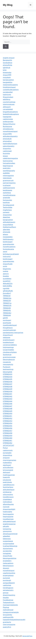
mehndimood (8, 610)
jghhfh (5, 318)
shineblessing (8, 129)
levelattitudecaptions (11, 114)
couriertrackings (9, 102)
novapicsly (7, 362)
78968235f (7, 300)
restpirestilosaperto (10, 85)
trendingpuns (8, 588)
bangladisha (7, 82)
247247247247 (8, 445)
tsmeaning (7, 529)
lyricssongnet (8, 470)
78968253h (7, 305)
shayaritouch (8, 335)
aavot (5, 251)
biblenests (7, 538)
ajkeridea (6, 229)
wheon (5, 234)
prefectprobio (8, 121)
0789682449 (7, 411)
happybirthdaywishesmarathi (14, 619)
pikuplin (6, 526)
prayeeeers (7, 561)
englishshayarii (8, 340)
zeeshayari (7, 465)
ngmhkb (6, 288)
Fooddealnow (8, 600)
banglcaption (8, 220)
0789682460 (7, 438)
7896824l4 (7, 315)
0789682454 (7, 423)
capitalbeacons (8, 485)
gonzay (5, 592)
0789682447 (7, 406)
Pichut (5, 448)
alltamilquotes (8, 504)
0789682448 (7, 408)
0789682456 (7, 428)
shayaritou (7, 148)
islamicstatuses (8, 104)
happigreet (7, 116)
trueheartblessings (10, 546)
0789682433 (7, 374)
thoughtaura (8, 327)
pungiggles (7, 453)
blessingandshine (9, 558)
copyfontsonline (9, 573)
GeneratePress (27, 636)
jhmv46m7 (7, 293)
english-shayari (8, 58)
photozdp (6, 232)
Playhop (6, 607)
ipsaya (5, 156)
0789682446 (7, 403)
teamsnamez (8, 161)
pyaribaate (7, 323)
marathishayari (8, 570)
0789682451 (7, 416)
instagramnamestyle (11, 612)
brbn (5, 70)
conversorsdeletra (10, 345)
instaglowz (7, 553)
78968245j (7, 310)
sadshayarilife (8, 617)
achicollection (8, 467)
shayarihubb (7, 264)
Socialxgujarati (8, 205)
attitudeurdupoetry (10, 136)
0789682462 (7, 443)
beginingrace (8, 166)
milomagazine (8, 175)
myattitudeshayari (10, 325)
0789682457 (7, 431)
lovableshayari (8, 342)
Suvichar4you (8, 487)
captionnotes (8, 119)
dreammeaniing (9, 595)
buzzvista (6, 153)
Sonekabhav (7, 62)
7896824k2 (7, 313)
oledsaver (6, 337)
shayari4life (7, 134)
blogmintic (7, 269)
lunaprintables (8, 350)
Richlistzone (7, 126)
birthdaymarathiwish (11, 254)
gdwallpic (6, 536)
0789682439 (7, 389)
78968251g (7, 303)
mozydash (7, 77)
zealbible (6, 173)
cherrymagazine (9, 624)
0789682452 (7, 418)
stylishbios (7, 192)
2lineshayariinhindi (10, 534)
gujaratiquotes (8, 244)
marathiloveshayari (10, 131)
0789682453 (7, 421)
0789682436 (7, 381)
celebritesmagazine (10, 158)
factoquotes (7, 200)
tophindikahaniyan (10, 143)
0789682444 (7, 401)
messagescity (8, 364)
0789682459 (7, 435)
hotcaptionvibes (9, 163)
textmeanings (8, 369)
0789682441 (7, 394)
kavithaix (6, 202)
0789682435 (7, 379)
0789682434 (7, 377)
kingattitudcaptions (10, 112)
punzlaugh (7, 580)
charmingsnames (9, 460)
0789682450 (7, 413)
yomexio (6, 212)
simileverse (7, 492)
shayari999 (7, 75)
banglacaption (8, 80)
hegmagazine (8, 516)
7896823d (6, 296)
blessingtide (7, 372)
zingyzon (6, 457)
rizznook (6, 507)
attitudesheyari (8, 489)
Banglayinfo (7, 60)
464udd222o (7, 283)
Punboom (6, 367)
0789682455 (7, 426)
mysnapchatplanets (10, 605)
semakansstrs (8, 590)
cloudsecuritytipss (10, 352)
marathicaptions (9, 246)
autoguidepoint (9, 583)
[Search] (6, 46)
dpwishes (6, 217)
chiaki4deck (7, 499)
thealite (6, 597)
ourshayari (7, 320)
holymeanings (8, 347)
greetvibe (6, 197)
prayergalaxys (8, 575)
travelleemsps (8, 519)
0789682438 (7, 386)
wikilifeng (6, 99)
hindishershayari (9, 87)
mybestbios (7, 462)
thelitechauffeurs (9, 227)
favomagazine (8, 514)
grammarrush (8, 180)
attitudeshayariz (9, 222)
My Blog (7, 4)
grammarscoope (9, 357)
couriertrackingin (9, 330)
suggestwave (8, 541)
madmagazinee (9, 475)
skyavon (6, 568)
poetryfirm (7, 627)
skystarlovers (8, 548)
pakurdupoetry (8, 146)
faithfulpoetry (8, 239)
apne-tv (6, 273)
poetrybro (7, 168)
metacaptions (8, 563)
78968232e (7, 298)
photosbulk (7, 138)
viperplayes (7, 178)
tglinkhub (6, 67)
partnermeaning (9, 183)
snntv (5, 266)
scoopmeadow (8, 543)
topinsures (7, 94)
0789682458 (7, 433)
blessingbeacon (9, 359)
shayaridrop (7, 455)
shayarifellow (8, 224)
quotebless (7, 278)
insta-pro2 (7, 256)
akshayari (6, 472)
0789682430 (7, 391)
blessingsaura (8, 565)
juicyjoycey (7, 480)
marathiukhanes (9, 195)
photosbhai (7, 141)
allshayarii (7, 107)
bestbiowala (7, 190)
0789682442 (7, 396)
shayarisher (7, 215)
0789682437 (7, 384)
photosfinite (7, 65)
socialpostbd (8, 92)
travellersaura (8, 497)
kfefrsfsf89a (7, 286)
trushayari (7, 185)
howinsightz (7, 511)
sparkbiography (9, 170)
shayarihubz (7, 556)
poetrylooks (7, 482)
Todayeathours (8, 602)
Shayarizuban (8, 97)
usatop (5, 271)
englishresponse (9, 524)
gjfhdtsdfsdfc (8, 291)
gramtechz (7, 622)
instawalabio (8, 237)
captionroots (8, 450)
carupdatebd (8, 109)
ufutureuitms (8, 494)
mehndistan (7, 502)
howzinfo (6, 477)
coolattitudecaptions (11, 89)
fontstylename (8, 249)
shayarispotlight (9, 509)
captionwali (7, 151)
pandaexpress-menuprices (13, 332)
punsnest (6, 578)
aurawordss (7, 551)
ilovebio (6, 276)
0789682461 (7, 440)
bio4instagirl (7, 242)
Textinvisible (7, 207)
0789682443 (7, 399)
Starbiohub (7, 354)
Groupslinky (7, 615)
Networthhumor (9, 124)
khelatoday (7, 72)
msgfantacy (7, 210)
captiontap (7, 585)
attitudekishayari (9, 521)
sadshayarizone (9, 188)
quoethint (6, 281)
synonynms (7, 531)
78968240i (7, 308)
